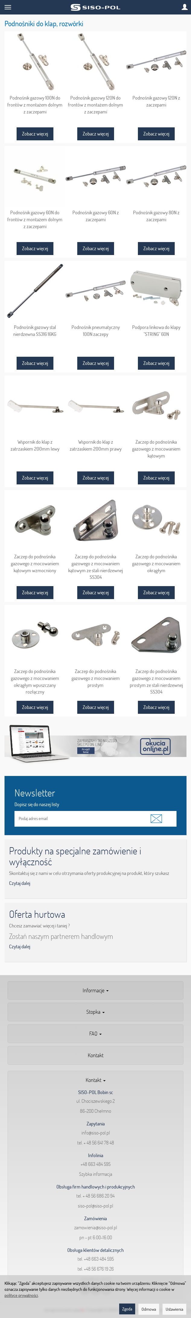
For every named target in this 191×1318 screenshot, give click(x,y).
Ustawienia (174, 1309)
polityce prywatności (21, 1295)
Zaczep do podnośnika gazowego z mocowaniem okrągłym (156, 563)
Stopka (95, 1011)
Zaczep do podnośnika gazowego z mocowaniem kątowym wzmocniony (35, 563)
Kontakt (95, 1055)
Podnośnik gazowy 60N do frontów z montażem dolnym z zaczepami (34, 219)
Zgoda (127, 1309)
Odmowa (149, 1309)
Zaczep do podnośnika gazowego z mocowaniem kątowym (156, 448)
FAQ (95, 1033)
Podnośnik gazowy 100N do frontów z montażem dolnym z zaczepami (34, 104)
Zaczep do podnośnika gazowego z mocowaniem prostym (96, 678)
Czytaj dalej (19, 883)
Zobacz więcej (35, 134)
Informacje (96, 990)
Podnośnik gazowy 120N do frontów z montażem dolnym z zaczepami (95, 104)
